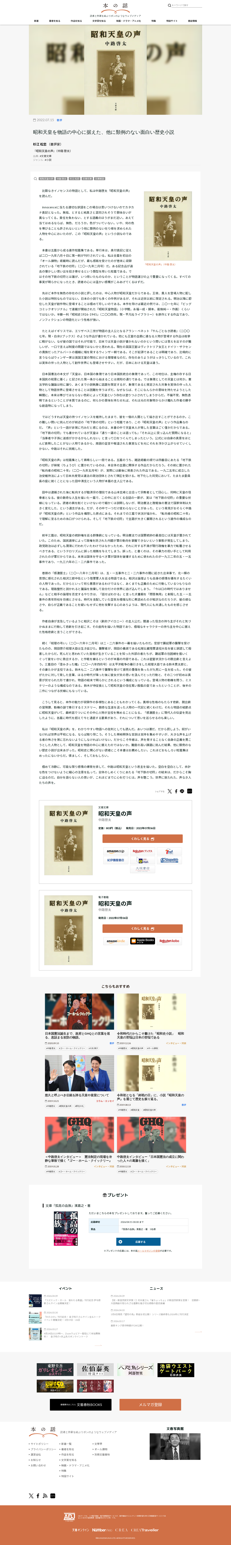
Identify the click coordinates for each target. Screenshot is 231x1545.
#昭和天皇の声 (137, 1048)
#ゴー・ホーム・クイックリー (72, 1048)
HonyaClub (169, 860)
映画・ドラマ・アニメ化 (128, 21)
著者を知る (54, 21)
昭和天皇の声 (46, 178)
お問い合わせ (38, 1465)
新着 (36, 21)
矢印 (98, 1345)
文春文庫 (87, 178)
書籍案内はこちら (81, 1405)
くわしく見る (140, 839)
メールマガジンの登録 (148, 1250)
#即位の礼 (79, 1106)
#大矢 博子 (93, 1048)
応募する (131, 1242)
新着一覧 (66, 1443)
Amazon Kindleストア (115, 941)
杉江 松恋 (40, 144)
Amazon (115, 851)
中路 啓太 (61, 178)
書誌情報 (192, 21)
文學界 (98, 1443)
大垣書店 (142, 869)
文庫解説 (99, 178)
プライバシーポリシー (43, 1449)
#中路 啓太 (50, 1048)
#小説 (48, 159)
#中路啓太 (122, 1048)
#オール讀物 (152, 1048)
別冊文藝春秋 (102, 1454)
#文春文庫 (45, 155)
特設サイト (172, 21)
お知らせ (36, 1459)
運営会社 (36, 1454)
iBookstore (142, 941)
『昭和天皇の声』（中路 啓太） (160, 264)
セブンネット (169, 851)
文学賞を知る (99, 21)
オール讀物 (100, 1449)
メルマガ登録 (150, 1404)
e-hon (142, 860)
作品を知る (76, 21)
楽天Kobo (169, 941)
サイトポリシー (40, 1443)
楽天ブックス (142, 851)
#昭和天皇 (135, 1110)
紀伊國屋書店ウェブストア (115, 860)
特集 (153, 21)
